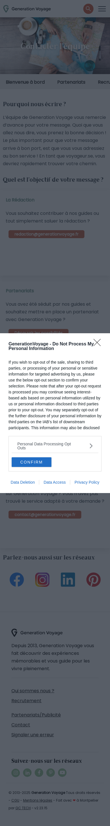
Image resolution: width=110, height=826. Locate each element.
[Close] (99, 344)
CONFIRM (31, 462)
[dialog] (55, 413)
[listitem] (55, 446)
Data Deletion (23, 482)
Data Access (54, 482)
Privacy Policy (86, 482)
